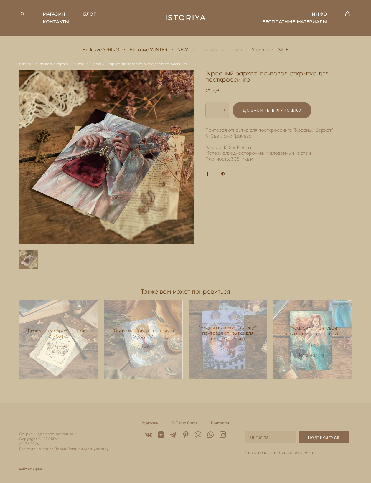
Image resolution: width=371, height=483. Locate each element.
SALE (283, 49)
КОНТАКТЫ (56, 21)
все (81, 64)
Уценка (260, 49)
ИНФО (319, 14)
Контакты (220, 423)
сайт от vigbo (30, 469)
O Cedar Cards (184, 423)
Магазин (150, 423)
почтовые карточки (56, 64)
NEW (182, 49)
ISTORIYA (185, 17)
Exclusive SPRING (101, 49)
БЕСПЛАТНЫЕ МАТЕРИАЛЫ (294, 21)
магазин (26, 64)
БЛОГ (89, 14)
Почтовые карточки (220, 49)
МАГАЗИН (54, 14)
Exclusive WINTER (148, 49)
